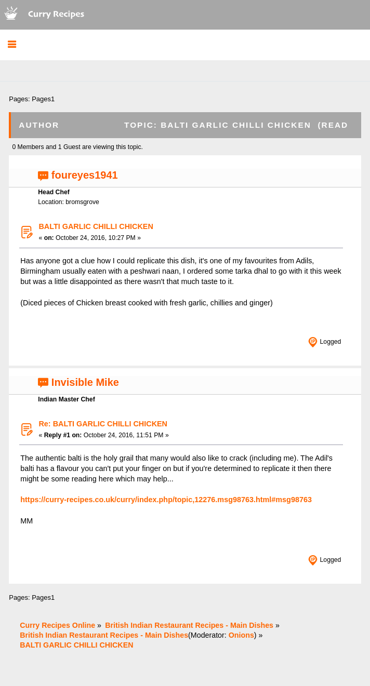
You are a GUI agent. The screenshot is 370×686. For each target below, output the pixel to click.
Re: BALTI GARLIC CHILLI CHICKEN (102, 424)
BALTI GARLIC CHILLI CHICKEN (95, 226)
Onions (241, 635)
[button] (11, 45)
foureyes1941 (84, 175)
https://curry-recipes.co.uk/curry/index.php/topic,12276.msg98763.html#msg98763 (166, 499)
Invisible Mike (85, 382)
